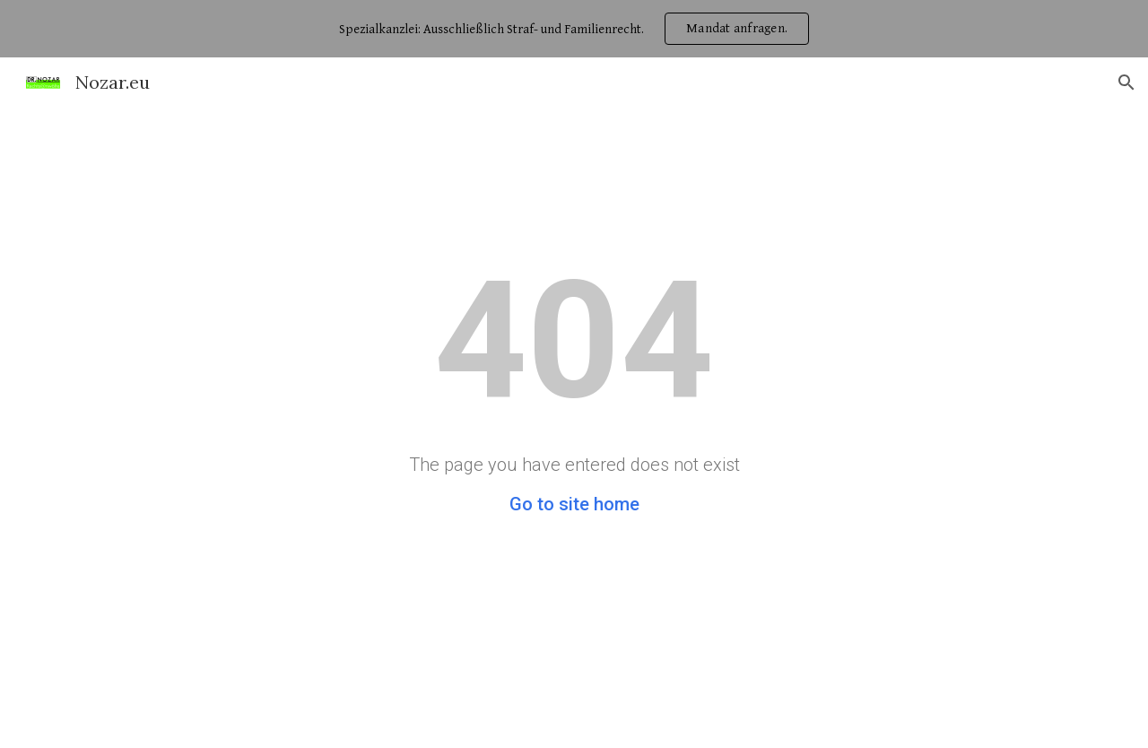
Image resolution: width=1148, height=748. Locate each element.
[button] (1126, 82)
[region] (574, 28)
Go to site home (574, 504)
